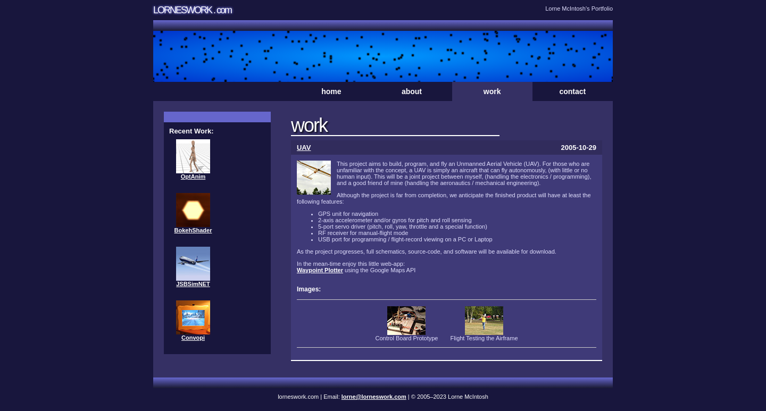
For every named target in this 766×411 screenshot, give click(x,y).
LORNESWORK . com (192, 10)
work (492, 91)
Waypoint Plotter (320, 270)
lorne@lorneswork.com (374, 396)
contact (572, 91)
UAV (304, 148)
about (412, 91)
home (331, 91)
